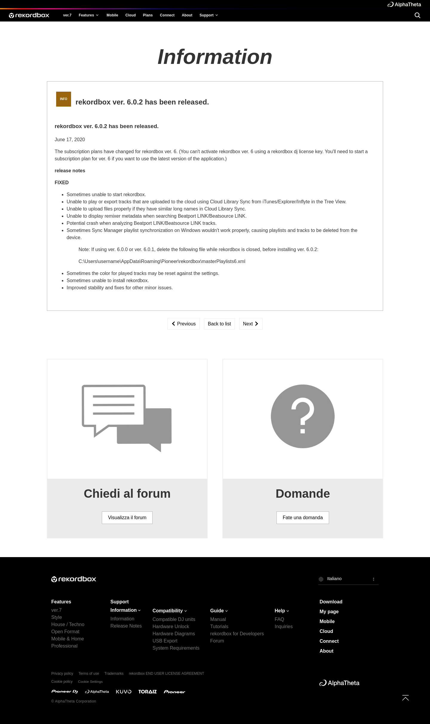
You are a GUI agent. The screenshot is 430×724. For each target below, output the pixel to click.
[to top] (405, 697)
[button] (348, 579)
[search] (417, 15)
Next (251, 323)
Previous (183, 323)
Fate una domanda (303, 517)
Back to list (219, 323)
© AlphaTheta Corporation (73, 701)
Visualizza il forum (127, 517)
